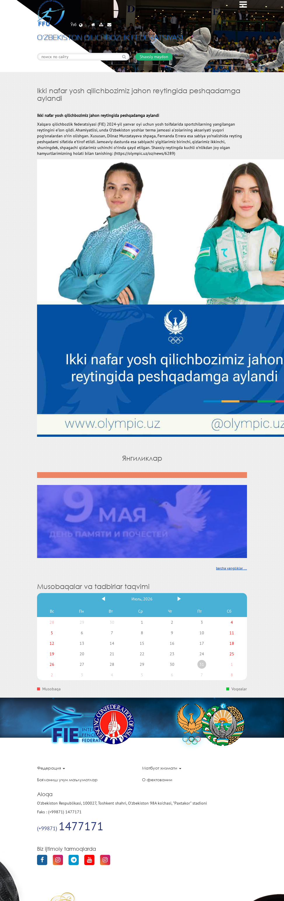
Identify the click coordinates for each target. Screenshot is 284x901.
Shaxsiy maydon (154, 56)
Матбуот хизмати (161, 767)
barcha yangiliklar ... (231, 568)
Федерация (51, 767)
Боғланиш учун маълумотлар (67, 779)
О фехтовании (157, 779)
